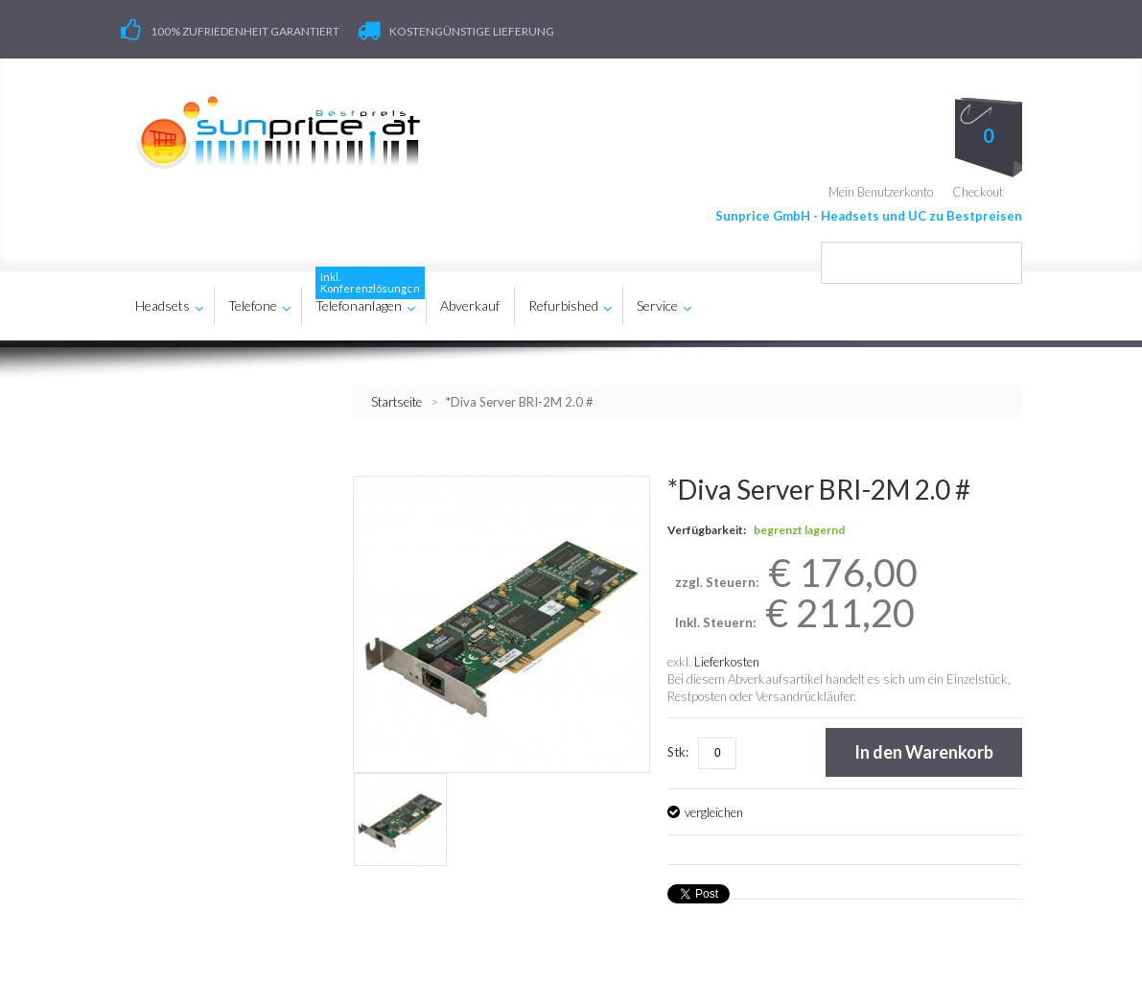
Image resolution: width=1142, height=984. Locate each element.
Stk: (677, 752)
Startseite (396, 402)
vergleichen (714, 812)
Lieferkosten (726, 661)
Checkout (977, 191)
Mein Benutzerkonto (880, 191)
